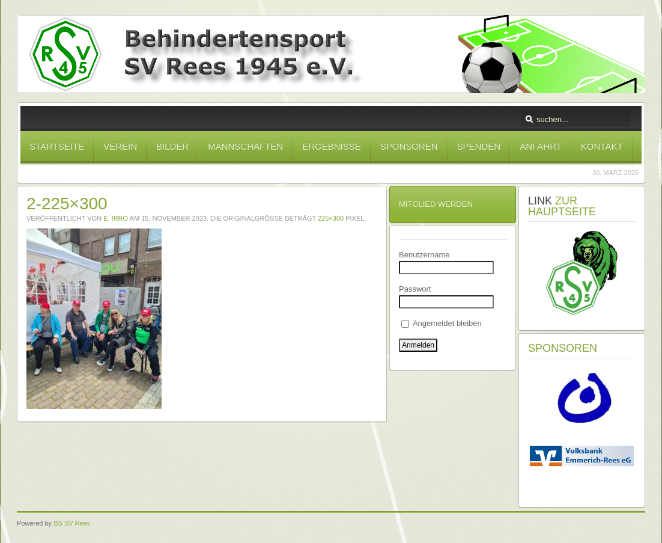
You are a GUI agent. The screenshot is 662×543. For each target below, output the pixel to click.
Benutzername (424, 254)
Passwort (415, 288)
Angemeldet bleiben (441, 323)
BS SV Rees (71, 523)
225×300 (331, 218)
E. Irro (115, 218)
